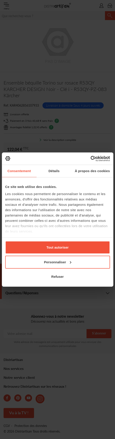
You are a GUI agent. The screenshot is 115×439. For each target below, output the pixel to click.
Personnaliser (57, 262)
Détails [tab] (54, 171)
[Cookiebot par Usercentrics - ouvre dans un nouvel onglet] (90, 158)
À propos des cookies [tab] (92, 171)
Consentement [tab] (19, 171)
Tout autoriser (57, 247)
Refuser (57, 276)
